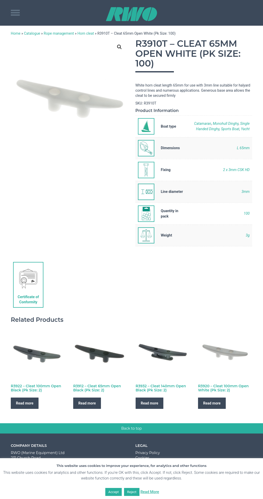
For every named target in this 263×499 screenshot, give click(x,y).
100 (247, 213)
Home (16, 33)
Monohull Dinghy (226, 123)
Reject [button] (131, 492)
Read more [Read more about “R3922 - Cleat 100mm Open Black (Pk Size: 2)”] (24, 403)
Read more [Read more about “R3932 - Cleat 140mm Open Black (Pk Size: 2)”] (149, 403)
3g (248, 235)
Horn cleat (85, 33)
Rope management (59, 33)
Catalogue (32, 33)
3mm (246, 192)
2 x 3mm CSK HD (236, 170)
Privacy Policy (147, 452)
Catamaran (202, 123)
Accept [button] (113, 492)
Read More (149, 491)
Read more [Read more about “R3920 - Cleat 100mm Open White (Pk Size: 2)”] (212, 403)
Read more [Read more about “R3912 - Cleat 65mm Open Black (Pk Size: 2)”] (87, 403)
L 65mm (243, 148)
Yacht (245, 129)
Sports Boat (230, 129)
